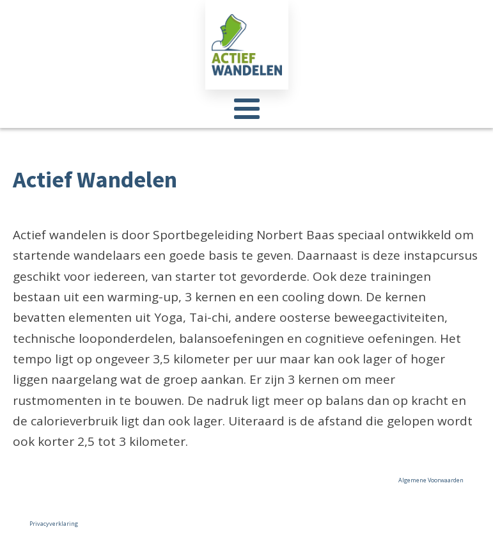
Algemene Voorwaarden (431, 480)
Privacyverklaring (53, 523)
